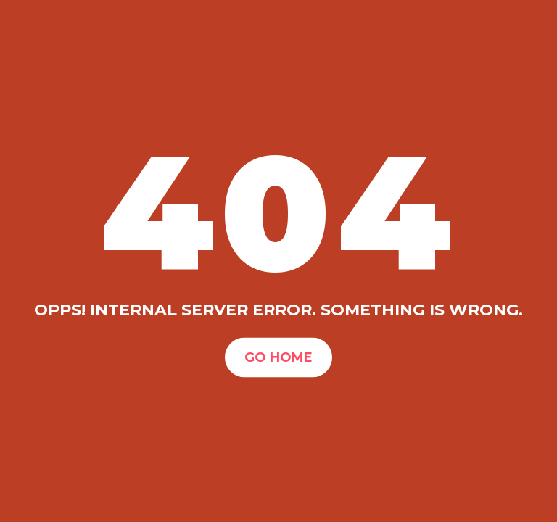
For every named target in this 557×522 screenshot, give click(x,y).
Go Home (278, 357)
